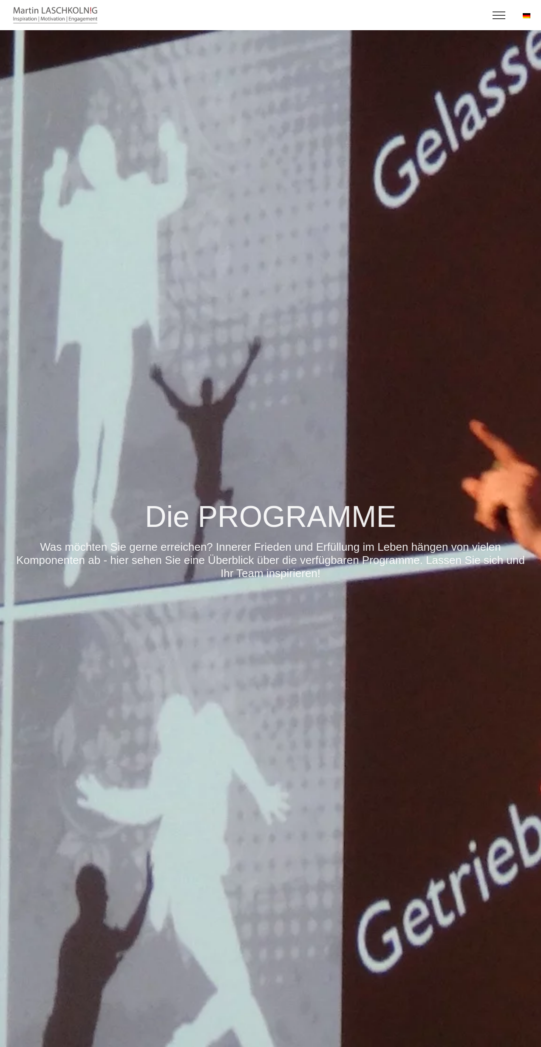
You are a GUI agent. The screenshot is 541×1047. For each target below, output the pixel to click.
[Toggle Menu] (499, 15)
